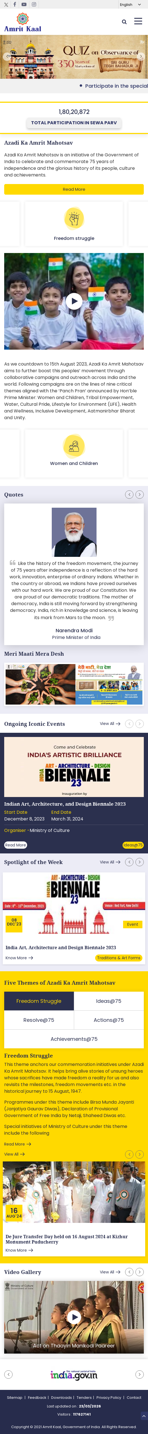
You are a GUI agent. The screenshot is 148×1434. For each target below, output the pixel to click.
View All (107, 723)
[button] (141, 57)
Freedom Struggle (28, 1056)
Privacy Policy (109, 1397)
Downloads (61, 1397)
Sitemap (15, 1397)
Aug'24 (14, 1216)
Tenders (84, 1397)
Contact (134, 1397)
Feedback (37, 1397)
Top (144, 1415)
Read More (74, 189)
